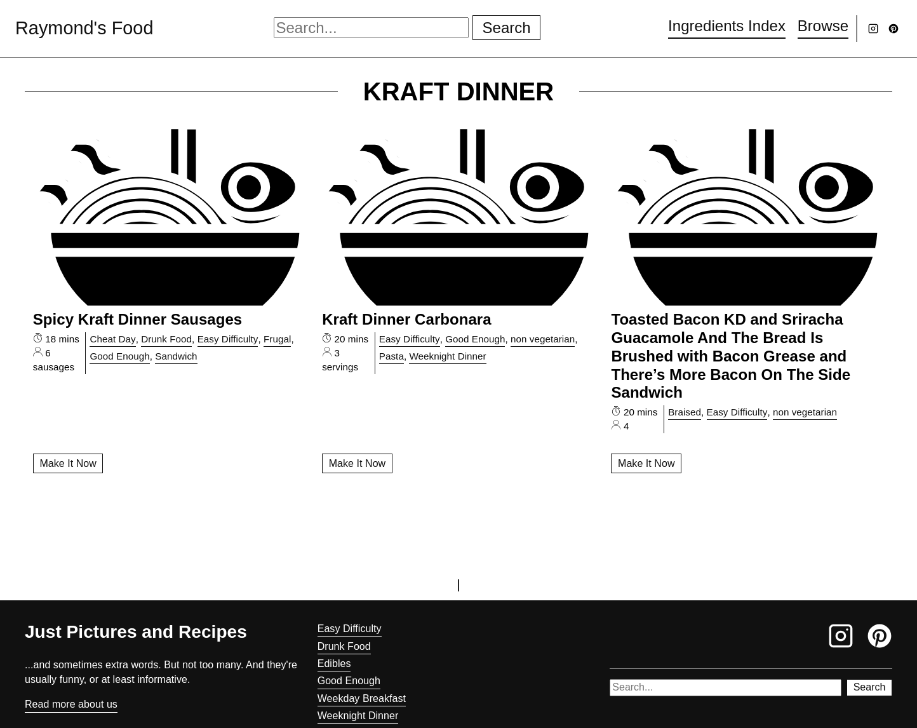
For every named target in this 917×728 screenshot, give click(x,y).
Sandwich (176, 356)
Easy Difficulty (227, 339)
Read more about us (71, 704)
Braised (684, 412)
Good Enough (119, 356)
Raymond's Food (84, 28)
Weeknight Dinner (447, 356)
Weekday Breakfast (362, 698)
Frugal (277, 339)
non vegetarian (543, 339)
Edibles (334, 663)
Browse (823, 25)
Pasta (391, 356)
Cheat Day (112, 339)
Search (507, 27)
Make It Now (67, 463)
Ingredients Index (727, 25)
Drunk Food (166, 339)
